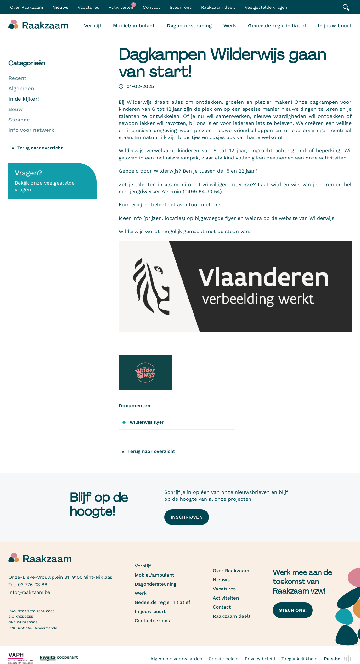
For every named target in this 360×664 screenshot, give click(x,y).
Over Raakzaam (231, 570)
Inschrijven (187, 517)
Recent (17, 78)
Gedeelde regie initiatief (277, 26)
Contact (151, 7)
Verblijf (92, 26)
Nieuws (60, 7)
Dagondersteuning (189, 26)
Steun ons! (293, 610)
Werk (229, 26)
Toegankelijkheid (299, 658)
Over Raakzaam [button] (26, 7)
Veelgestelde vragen (266, 7)
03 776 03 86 (32, 585)
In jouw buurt (335, 26)
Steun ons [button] (181, 7)
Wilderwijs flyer (147, 422)
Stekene (19, 120)
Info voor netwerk (31, 130)
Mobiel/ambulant (134, 26)
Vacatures (88, 7)
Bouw (15, 109)
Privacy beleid (260, 658)
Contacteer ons (152, 620)
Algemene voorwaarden (176, 658)
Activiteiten (122, 6)
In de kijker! (23, 99)
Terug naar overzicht (40, 147)
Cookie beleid (224, 658)
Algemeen (21, 89)
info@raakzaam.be (29, 592)
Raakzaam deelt (218, 7)
